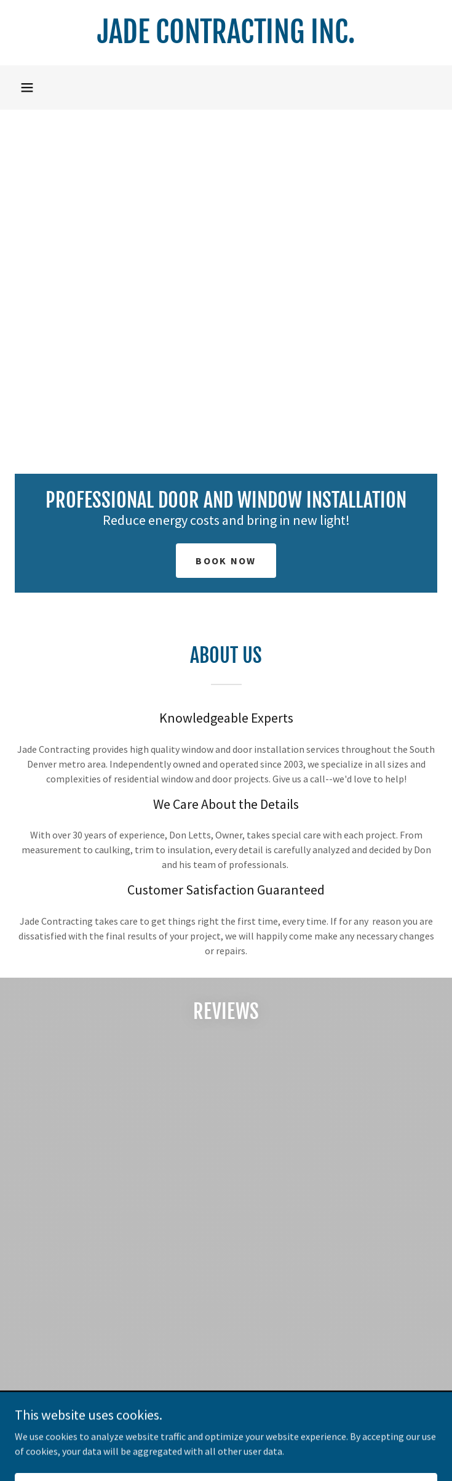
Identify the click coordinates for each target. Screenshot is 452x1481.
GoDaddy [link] (249, 1449)
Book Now (226, 560)
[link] (226, 33)
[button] (27, 87)
